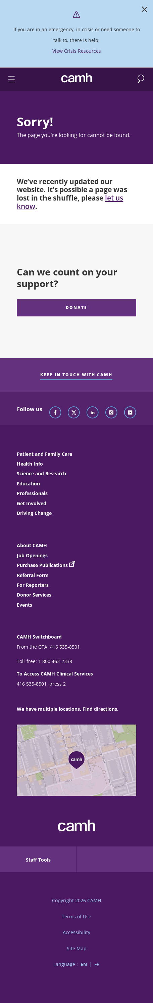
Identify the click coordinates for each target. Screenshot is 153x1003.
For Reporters (33, 585)
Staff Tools (38, 860)
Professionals (32, 493)
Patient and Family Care (44, 454)
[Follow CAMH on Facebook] (55, 412)
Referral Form (33, 575)
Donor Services (34, 595)
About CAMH (32, 545)
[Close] (145, 10)
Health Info (30, 464)
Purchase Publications (42, 565)
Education (28, 483)
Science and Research (41, 473)
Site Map (77, 948)
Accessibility (76, 932)
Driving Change (34, 513)
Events (24, 605)
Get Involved (31, 503)
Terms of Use (76, 916)
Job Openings (32, 555)
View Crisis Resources (76, 51)
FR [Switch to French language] (97, 964)
